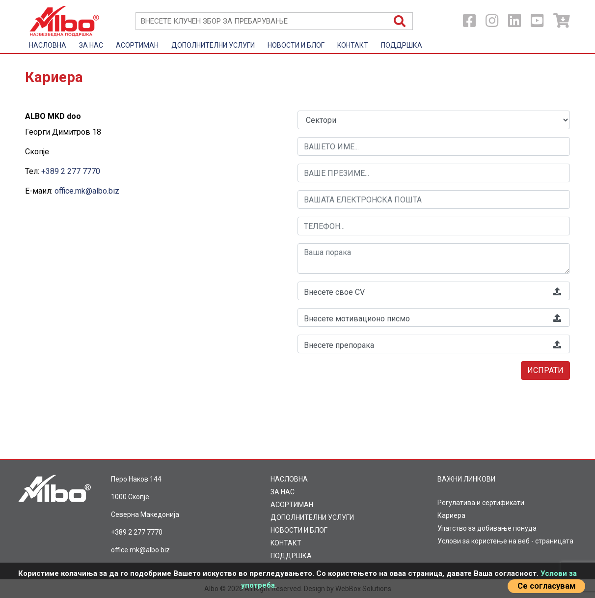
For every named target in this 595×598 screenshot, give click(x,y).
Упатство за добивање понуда (487, 528)
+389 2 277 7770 (70, 171)
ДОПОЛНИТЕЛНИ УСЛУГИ (213, 45)
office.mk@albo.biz (86, 191)
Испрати (545, 370)
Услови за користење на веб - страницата (505, 541)
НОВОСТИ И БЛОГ (296, 45)
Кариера (451, 515)
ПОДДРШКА (401, 45)
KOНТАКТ (352, 45)
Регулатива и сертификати (480, 503)
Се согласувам (546, 586)
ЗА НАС (91, 45)
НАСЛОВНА (47, 45)
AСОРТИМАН (137, 45)
